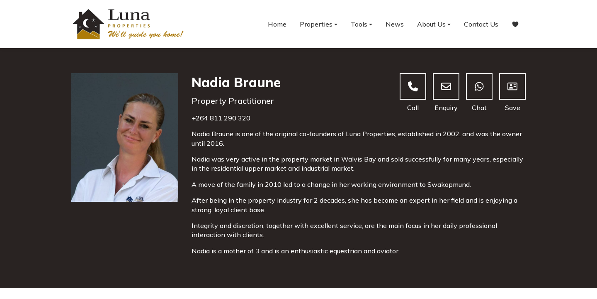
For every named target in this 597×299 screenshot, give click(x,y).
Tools (361, 24)
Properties (318, 24)
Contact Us (481, 24)
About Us (434, 24)
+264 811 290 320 (221, 118)
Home (277, 24)
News (395, 24)
